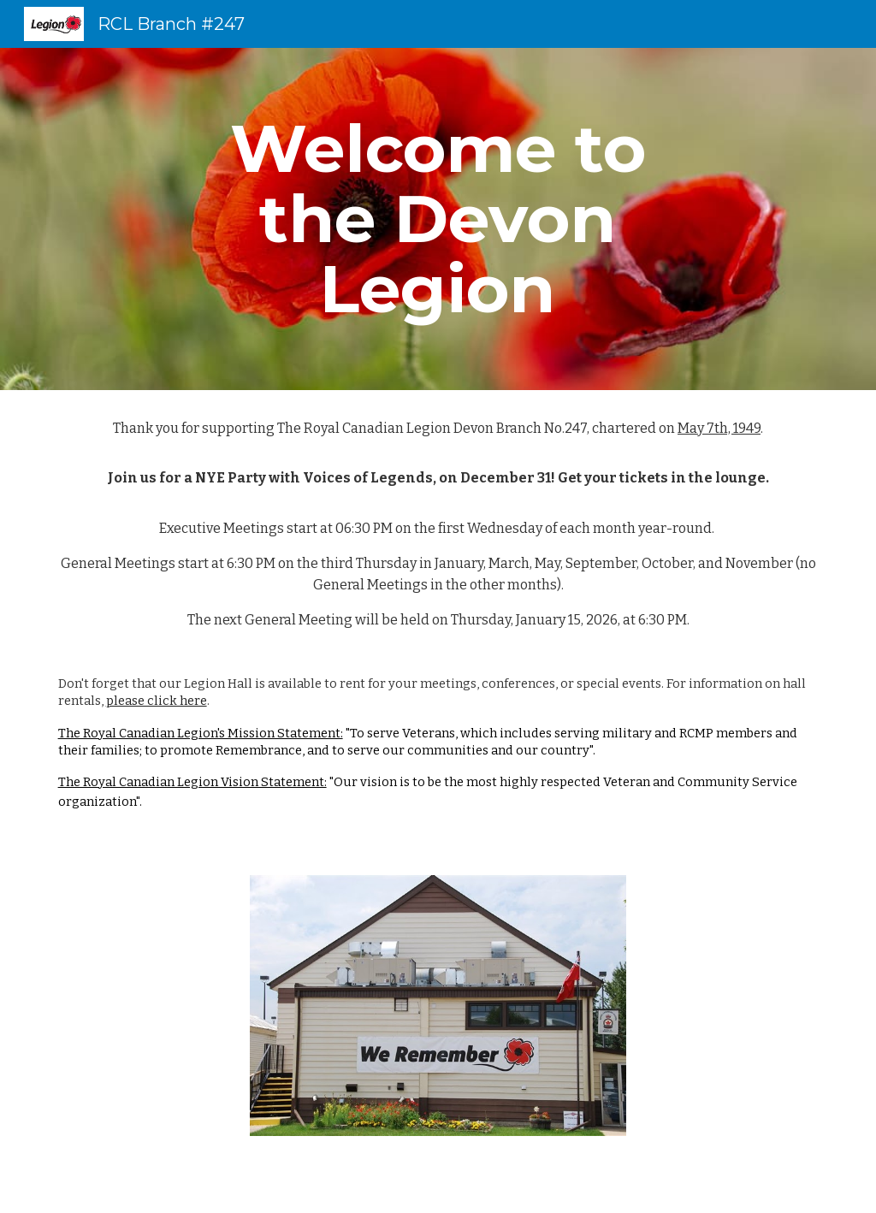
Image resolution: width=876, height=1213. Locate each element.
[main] (437, 219)
